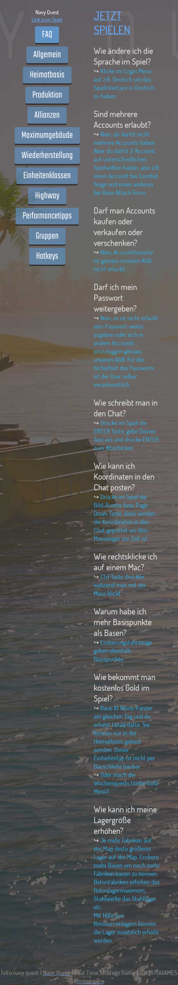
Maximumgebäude (47, 135)
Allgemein (47, 55)
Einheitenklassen (47, 175)
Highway (47, 196)
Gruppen (47, 236)
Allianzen (47, 115)
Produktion (47, 95)
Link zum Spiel (47, 19)
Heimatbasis (47, 75)
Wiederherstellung (47, 155)
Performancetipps (47, 216)
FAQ (47, 34)
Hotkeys (47, 256)
